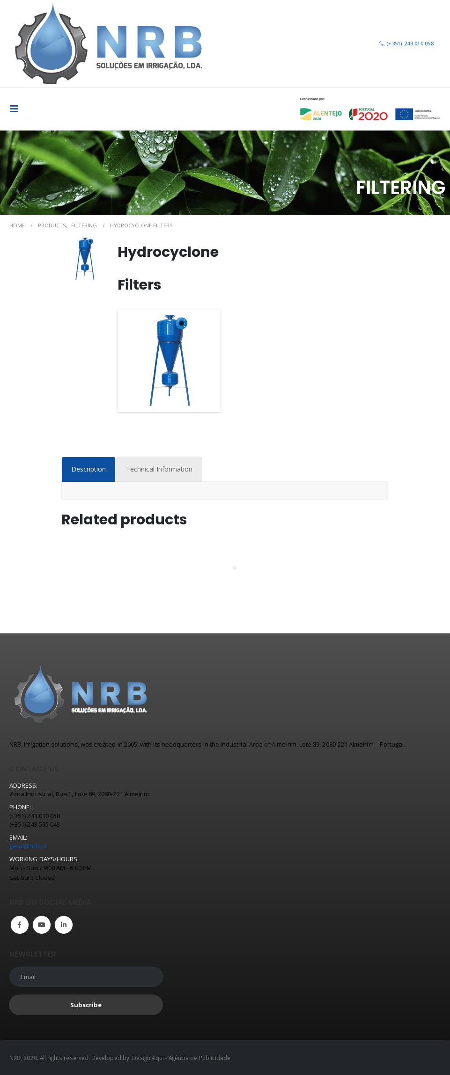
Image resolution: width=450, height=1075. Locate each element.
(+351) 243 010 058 (406, 43)
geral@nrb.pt (28, 846)
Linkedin (63, 924)
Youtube (41, 924)
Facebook (19, 924)
